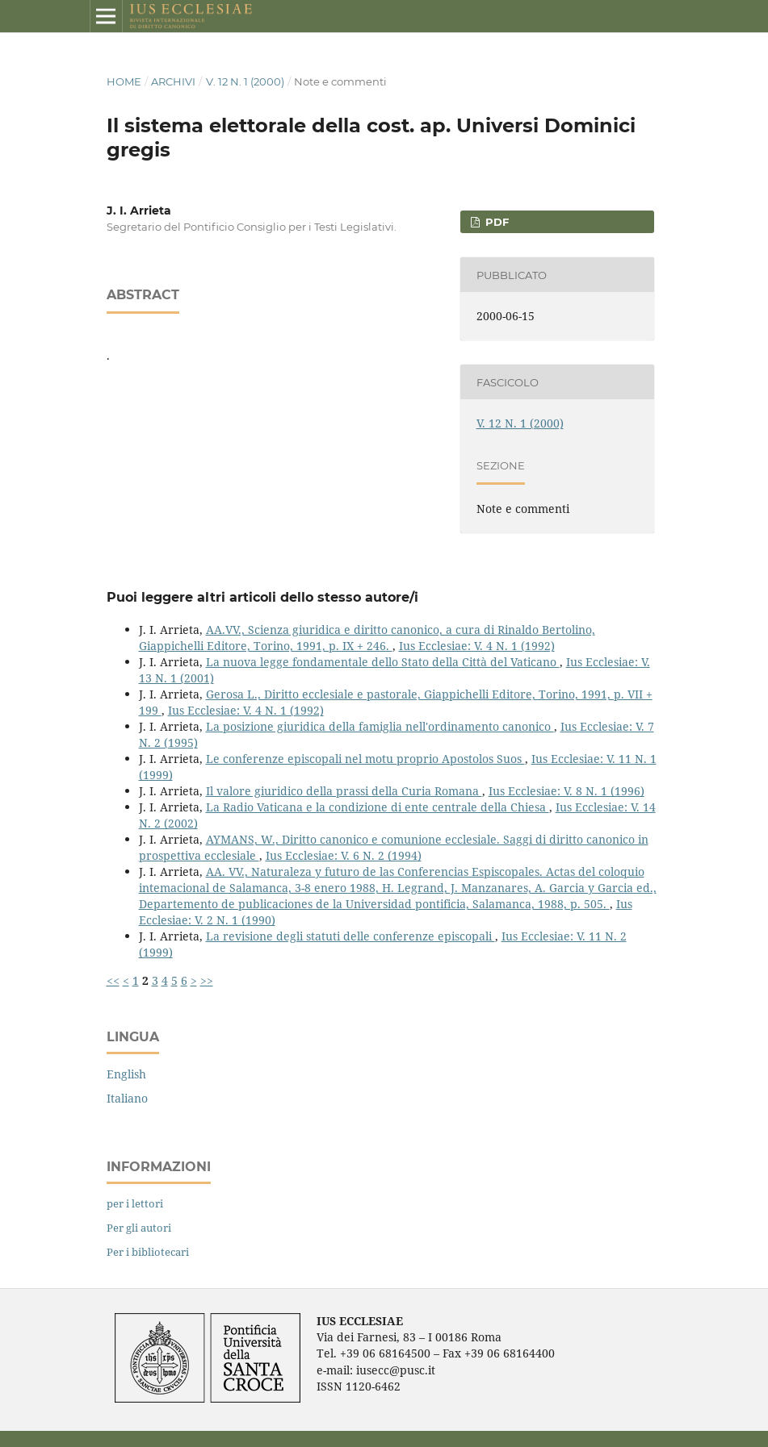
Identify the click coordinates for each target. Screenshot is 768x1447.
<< (113, 980)
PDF (495, 221)
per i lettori (135, 1203)
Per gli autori (139, 1227)
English (126, 1074)
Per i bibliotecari (148, 1252)
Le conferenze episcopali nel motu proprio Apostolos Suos (365, 758)
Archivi (173, 81)
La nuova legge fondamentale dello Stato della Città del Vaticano (383, 661)
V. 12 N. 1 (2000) (245, 81)
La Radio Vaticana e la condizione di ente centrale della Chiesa (377, 807)
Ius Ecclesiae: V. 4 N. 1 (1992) (477, 645)
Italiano (127, 1098)
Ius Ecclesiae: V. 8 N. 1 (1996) (566, 791)
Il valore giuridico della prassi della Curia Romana (344, 791)
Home (124, 81)
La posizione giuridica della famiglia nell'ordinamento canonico (380, 726)
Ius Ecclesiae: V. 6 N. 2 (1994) (344, 855)
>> (206, 980)
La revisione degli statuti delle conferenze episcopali (350, 936)
